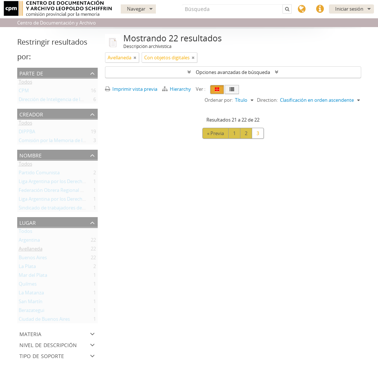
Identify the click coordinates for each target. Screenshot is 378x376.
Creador (31, 114)
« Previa (215, 133)
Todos (25, 83)
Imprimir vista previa (131, 89)
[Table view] (232, 89)
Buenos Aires (33, 259)
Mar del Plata (33, 276)
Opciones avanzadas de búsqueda (233, 72)
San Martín (30, 302)
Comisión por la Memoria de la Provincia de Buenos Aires (80, 141)
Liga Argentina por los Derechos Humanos (64, 182)
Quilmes (28, 285)
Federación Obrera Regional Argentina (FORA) (68, 191)
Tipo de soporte (41, 355)
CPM (24, 92)
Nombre (30, 155)
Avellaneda (30, 250)
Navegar (136, 8)
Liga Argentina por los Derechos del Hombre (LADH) (75, 200)
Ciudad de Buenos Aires (44, 320)
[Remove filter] (135, 57)
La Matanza (31, 294)
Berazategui (31, 311)
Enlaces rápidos (320, 9)
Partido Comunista (39, 174)
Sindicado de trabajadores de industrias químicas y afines (81, 209)
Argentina (29, 241)
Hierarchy (177, 89)
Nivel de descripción (48, 344)
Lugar (27, 222)
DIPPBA (27, 133)
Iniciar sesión (349, 8)
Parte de (31, 73)
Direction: (267, 100)
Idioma (301, 9)
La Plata (27, 267)
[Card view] (217, 89)
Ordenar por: (219, 100)
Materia (30, 333)
